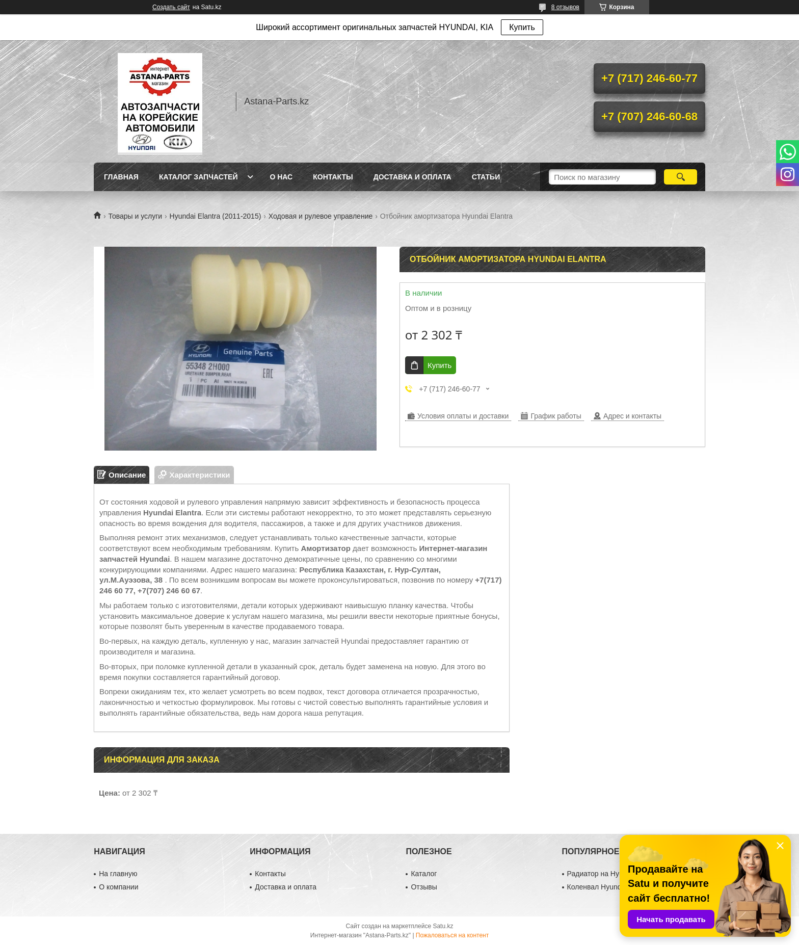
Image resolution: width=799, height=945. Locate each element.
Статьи (486, 177)
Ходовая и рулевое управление (320, 216)
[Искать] (680, 177)
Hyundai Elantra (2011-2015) (215, 216)
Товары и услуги (135, 216)
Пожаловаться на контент (452, 935)
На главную (118, 874)
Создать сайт (171, 7)
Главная (121, 177)
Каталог (424, 874)
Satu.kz (443, 926)
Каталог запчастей (198, 177)
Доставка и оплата (412, 177)
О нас (281, 177)
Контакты (333, 177)
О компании (118, 887)
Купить (522, 27)
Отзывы (424, 887)
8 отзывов (565, 7)
